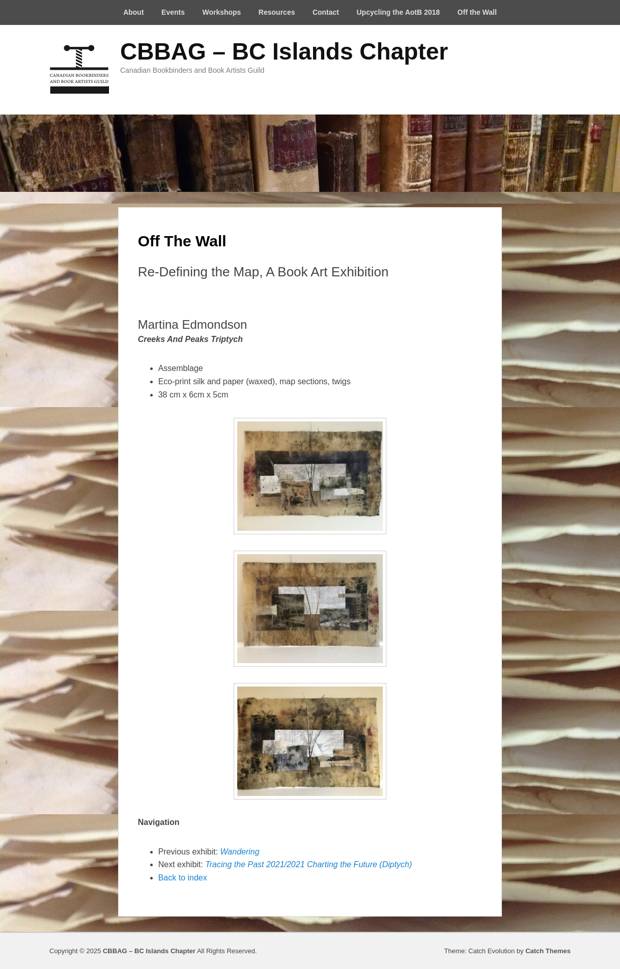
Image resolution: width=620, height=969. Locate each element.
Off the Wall (477, 12)
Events (173, 12)
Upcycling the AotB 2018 (398, 12)
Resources (277, 12)
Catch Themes (548, 951)
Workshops (221, 12)
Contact (326, 12)
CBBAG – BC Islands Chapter (284, 51)
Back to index (182, 877)
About (133, 12)
